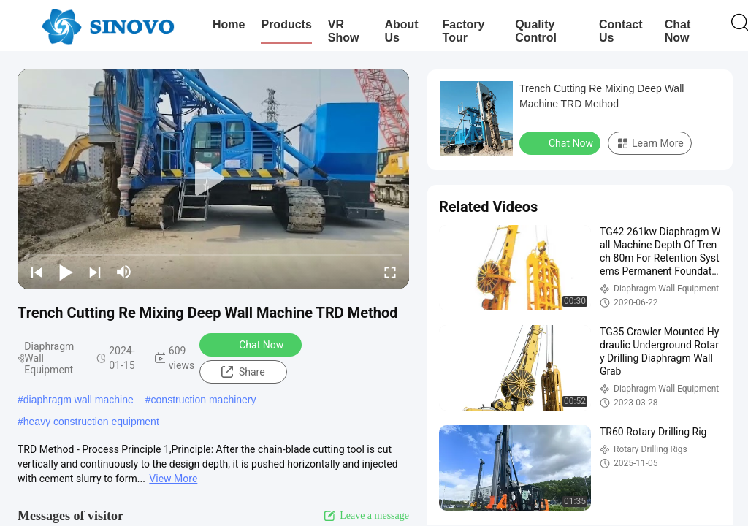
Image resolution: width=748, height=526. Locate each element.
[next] (95, 272)
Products (286, 24)
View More (173, 478)
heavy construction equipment (91, 421)
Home (229, 24)
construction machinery (203, 399)
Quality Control (536, 31)
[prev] (36, 272)
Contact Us (621, 31)
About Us (401, 31)
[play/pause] (65, 272)
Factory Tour (464, 31)
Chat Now (678, 31)
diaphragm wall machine (78, 399)
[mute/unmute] (124, 272)
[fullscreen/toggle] (390, 272)
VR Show (343, 31)
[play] (213, 179)
